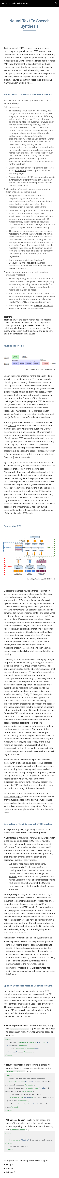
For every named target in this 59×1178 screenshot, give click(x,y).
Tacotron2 (39, 260)
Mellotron (27, 647)
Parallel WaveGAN (36, 308)
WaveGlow (14, 308)
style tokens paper (12, 796)
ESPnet (12, 268)
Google (50, 659)
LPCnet (23, 308)
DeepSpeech (15, 262)
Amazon (10, 1168)
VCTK (49, 422)
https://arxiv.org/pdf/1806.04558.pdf (43, 369)
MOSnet (13, 876)
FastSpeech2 (22, 245)
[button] (3, 3)
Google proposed (36, 478)
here (52, 60)
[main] (29, 24)
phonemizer (20, 170)
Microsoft (11, 1172)
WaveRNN (48, 305)
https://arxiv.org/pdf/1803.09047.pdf (43, 579)
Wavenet (38, 305)
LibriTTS (12, 425)
